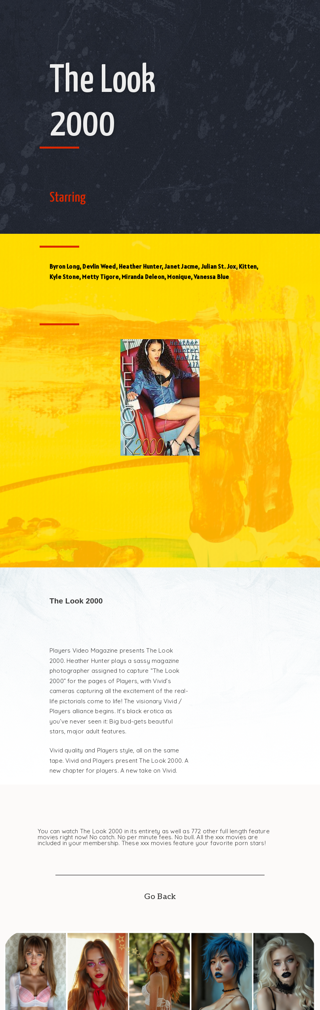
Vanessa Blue (211, 277)
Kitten (248, 266)
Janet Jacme (181, 266)
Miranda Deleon (143, 277)
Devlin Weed (99, 266)
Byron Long (65, 266)
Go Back (160, 896)
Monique (178, 277)
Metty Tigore (100, 277)
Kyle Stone (64, 277)
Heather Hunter (140, 266)
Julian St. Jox (218, 266)
